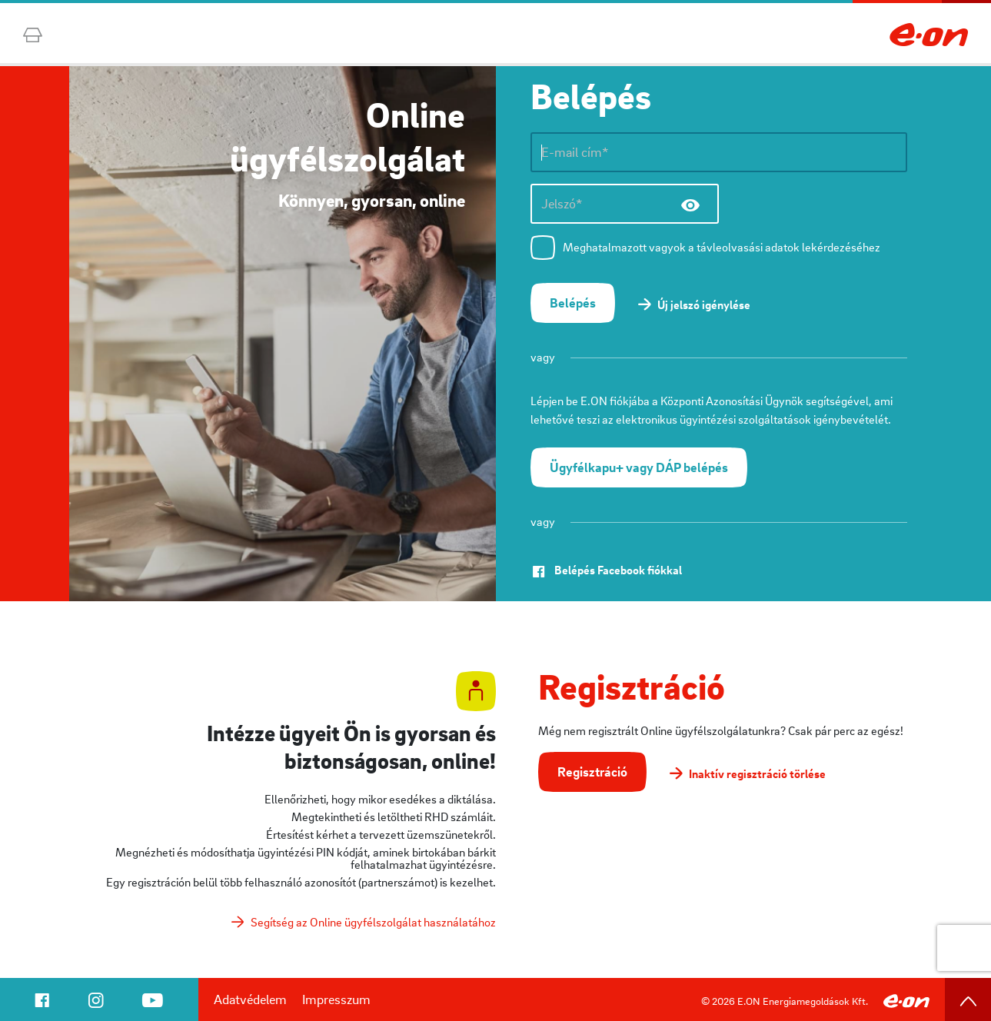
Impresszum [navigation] (336, 999)
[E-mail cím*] (718, 152)
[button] (572, 303)
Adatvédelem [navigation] (250, 999)
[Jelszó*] (624, 204)
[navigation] (42, 1003)
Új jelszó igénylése (703, 304)
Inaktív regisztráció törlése (757, 773)
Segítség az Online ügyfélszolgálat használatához (373, 922)
